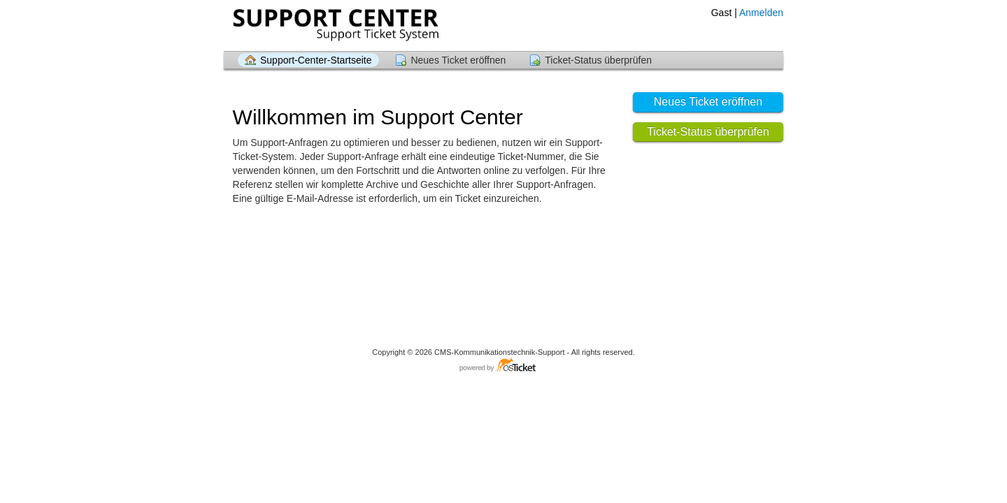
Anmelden (761, 12)
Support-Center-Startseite (316, 60)
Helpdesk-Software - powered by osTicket (503, 366)
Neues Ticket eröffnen (458, 60)
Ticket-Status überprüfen (598, 60)
